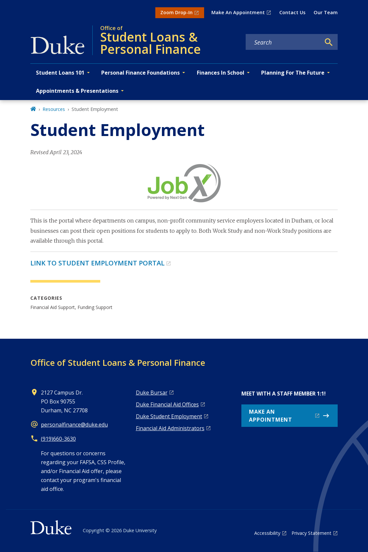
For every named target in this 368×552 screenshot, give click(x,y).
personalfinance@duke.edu (74, 424)
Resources (54, 109)
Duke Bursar (152, 392)
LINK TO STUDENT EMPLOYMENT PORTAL (97, 263)
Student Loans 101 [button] (60, 72)
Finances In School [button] (220, 72)
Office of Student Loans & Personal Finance (117, 362)
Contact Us (292, 12)
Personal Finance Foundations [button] (140, 72)
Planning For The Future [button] (292, 72)
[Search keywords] (283, 42)
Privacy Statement (311, 533)
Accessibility (267, 533)
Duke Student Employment (169, 416)
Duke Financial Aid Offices (167, 404)
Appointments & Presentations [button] (77, 90)
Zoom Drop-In (176, 12)
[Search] (328, 42)
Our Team (326, 12)
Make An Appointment (238, 12)
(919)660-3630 (58, 438)
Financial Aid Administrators (170, 428)
